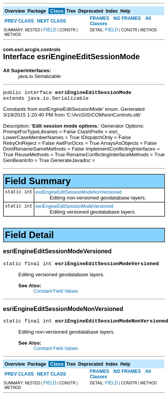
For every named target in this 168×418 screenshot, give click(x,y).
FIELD (50, 29)
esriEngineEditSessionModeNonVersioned (78, 194)
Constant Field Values (56, 294)
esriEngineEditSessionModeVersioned (74, 208)
